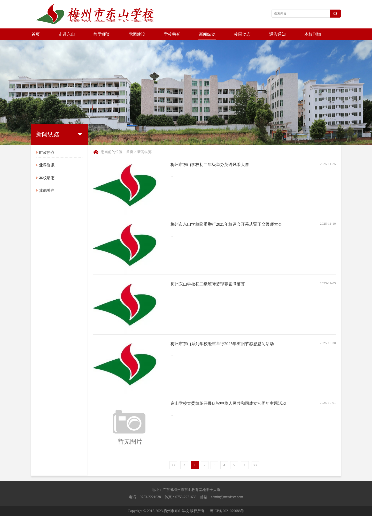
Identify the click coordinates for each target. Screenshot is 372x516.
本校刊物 (312, 34)
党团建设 (137, 34)
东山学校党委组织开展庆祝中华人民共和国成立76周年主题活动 (228, 403)
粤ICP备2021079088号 (227, 511)
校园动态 (242, 34)
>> (255, 465)
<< (173, 465)
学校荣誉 (172, 34)
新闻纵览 (207, 34)
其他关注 (47, 190)
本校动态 (47, 178)
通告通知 (277, 34)
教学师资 (102, 34)
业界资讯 (47, 165)
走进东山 (66, 34)
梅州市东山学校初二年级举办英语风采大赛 (210, 164)
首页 (36, 34)
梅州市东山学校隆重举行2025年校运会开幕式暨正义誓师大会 (226, 224)
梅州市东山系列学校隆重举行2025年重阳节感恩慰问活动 (222, 344)
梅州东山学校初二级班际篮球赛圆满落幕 (208, 284)
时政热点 (47, 152)
